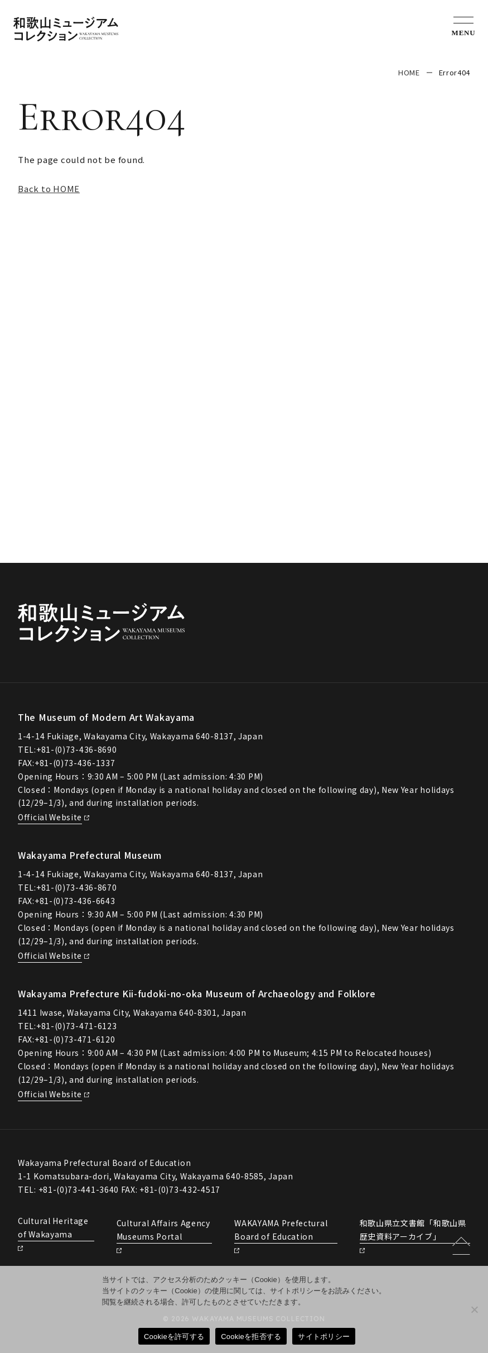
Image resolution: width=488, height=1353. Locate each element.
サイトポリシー (324, 1336)
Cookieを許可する (174, 1336)
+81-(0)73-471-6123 (76, 1025)
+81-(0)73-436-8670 (76, 887)
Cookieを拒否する (251, 1336)
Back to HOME (49, 188)
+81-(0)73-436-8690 (76, 749)
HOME (409, 72)
